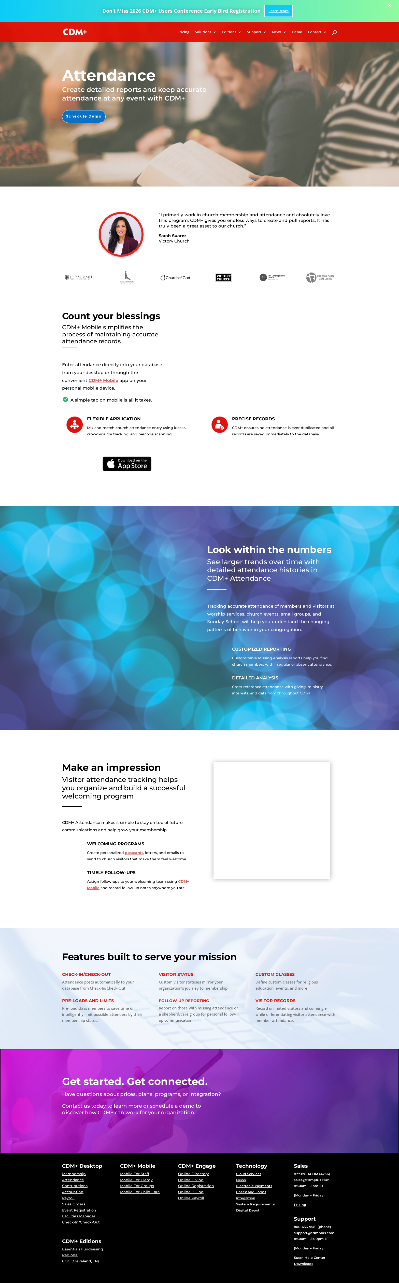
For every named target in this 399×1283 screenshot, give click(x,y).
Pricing (183, 32)
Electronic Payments (254, 1186)
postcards (134, 852)
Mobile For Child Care (140, 1192)
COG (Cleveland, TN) (80, 1261)
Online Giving (191, 1180)
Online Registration (196, 1186)
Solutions (203, 32)
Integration (245, 1198)
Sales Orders (73, 1204)
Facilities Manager (78, 1216)
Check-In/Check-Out (81, 1222)
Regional (70, 1255)
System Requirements (255, 1204)
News (276, 32)
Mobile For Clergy (136, 1180)
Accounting (72, 1192)
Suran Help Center (309, 1258)
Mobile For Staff (134, 1174)
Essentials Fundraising (82, 1249)
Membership (74, 1174)
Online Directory (193, 1174)
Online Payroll (191, 1198)
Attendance (73, 1180)
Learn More (278, 10)
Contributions (75, 1186)
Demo (297, 32)
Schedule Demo (84, 116)
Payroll (68, 1198)
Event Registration (79, 1210)
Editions (229, 32)
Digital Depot (248, 1210)
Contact (315, 32)
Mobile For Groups (137, 1186)
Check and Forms (251, 1192)
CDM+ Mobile (103, 380)
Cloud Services (248, 1174)
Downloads (303, 1264)
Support (254, 32)
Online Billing (191, 1192)
